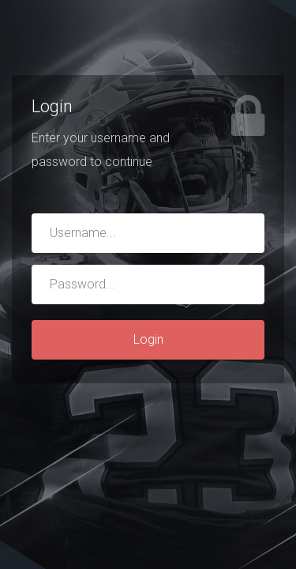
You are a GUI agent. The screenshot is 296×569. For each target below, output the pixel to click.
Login (148, 339)
